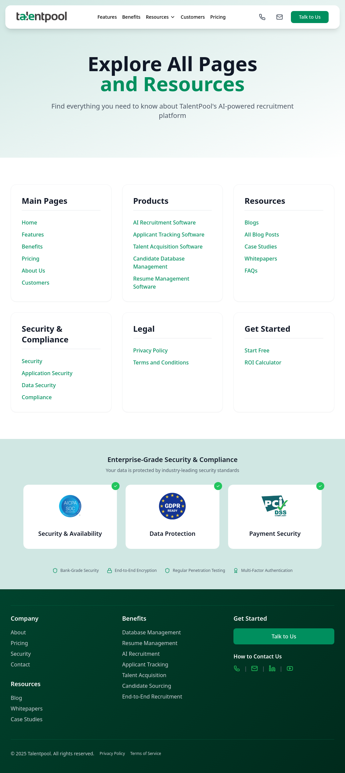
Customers (193, 17)
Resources (160, 17)
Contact (20, 664)
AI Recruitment (141, 653)
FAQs (250, 270)
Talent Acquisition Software (168, 246)
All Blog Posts (261, 234)
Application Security (47, 373)
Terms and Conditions (161, 362)
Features (107, 17)
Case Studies (260, 246)
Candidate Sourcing (146, 685)
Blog (16, 698)
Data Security (39, 385)
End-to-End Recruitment (152, 696)
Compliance (37, 397)
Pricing (217, 17)
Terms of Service (145, 753)
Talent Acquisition (144, 675)
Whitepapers (260, 258)
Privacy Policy (150, 350)
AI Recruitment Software (164, 222)
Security (32, 361)
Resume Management (150, 643)
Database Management (151, 632)
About (18, 632)
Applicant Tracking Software (168, 234)
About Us (33, 270)
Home (29, 222)
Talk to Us (310, 17)
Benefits (131, 17)
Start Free (256, 350)
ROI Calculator (262, 362)
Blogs (251, 222)
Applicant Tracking (145, 664)
